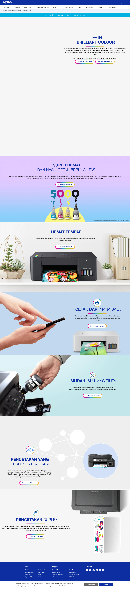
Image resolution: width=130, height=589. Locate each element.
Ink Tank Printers (27, 10)
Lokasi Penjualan (56, 577)
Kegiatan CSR (28, 577)
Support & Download (43, 7)
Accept (106, 584)
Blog (79, 7)
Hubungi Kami (41, 572)
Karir (39, 574)
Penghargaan (28, 574)
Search (123, 3)
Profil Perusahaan (29, 569)
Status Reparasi (72, 569)
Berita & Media (41, 569)
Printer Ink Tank (48, 15)
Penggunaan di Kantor (79, 15)
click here (75, 586)
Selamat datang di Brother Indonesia (12, 10)
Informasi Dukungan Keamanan (74, 575)
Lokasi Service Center (57, 574)
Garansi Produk (56, 572)
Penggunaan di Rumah (62, 15)
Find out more (91, 584)
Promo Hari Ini (89, 7)
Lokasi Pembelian (69, 7)
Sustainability (41, 577)
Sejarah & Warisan (29, 572)
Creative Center (72, 572)
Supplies (17, 7)
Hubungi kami (112, 7)
